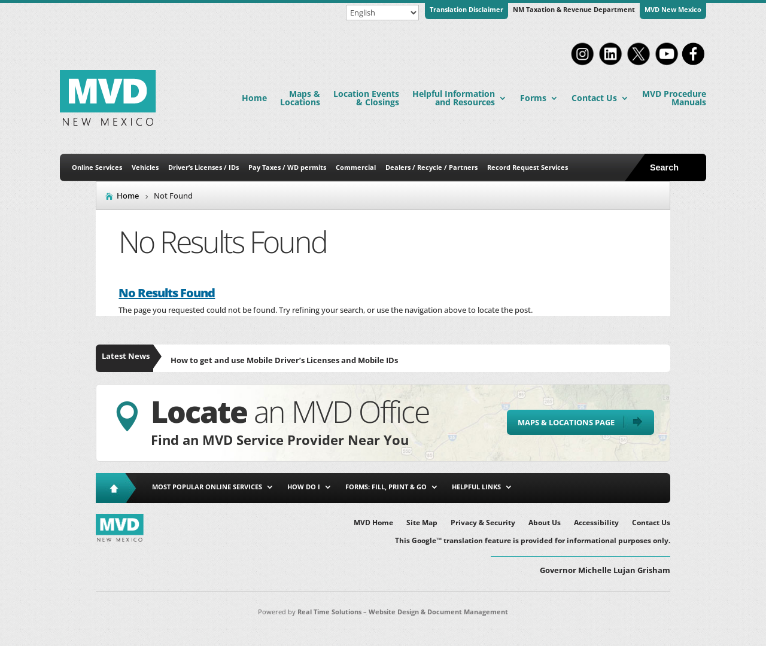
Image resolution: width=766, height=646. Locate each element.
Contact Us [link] (594, 97)
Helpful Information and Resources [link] (453, 98)
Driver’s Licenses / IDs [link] (203, 167)
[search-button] (675, 167)
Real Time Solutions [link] (329, 611)
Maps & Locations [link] (300, 98)
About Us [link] (544, 523)
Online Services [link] (97, 167)
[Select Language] (382, 12)
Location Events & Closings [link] (366, 98)
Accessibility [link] (596, 523)
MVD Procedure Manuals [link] (674, 98)
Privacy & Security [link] (483, 523)
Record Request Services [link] (527, 167)
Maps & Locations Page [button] (566, 422)
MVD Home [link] (373, 523)
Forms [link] (533, 97)
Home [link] (254, 97)
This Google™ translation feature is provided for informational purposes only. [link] (532, 541)
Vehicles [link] (145, 167)
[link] (582, 64)
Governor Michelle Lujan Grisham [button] (605, 570)
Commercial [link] (356, 167)
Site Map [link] (421, 523)
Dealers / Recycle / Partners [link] (431, 167)
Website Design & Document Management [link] (438, 611)
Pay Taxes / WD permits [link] (287, 167)
